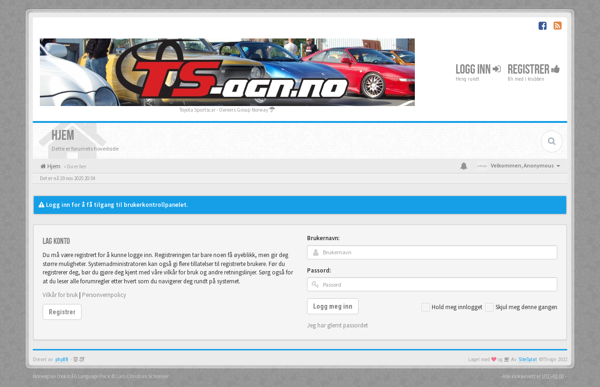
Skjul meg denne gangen (521, 307)
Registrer (534, 69)
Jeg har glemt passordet (337, 325)
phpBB (61, 360)
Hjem (53, 166)
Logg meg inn (332, 306)
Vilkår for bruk (60, 295)
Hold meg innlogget (451, 307)
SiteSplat (528, 360)
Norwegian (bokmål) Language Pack (71, 376)
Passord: (319, 270)
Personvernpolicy (104, 295)
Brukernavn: (323, 238)
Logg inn (478, 69)
